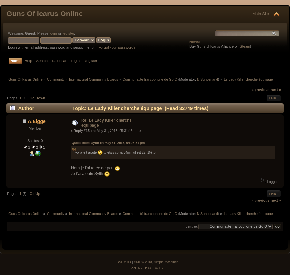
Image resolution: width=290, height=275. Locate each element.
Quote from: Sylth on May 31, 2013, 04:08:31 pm (108, 143)
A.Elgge (37, 121)
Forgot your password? (117, 47)
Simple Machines (166, 262)
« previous (260, 90)
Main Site (260, 14)
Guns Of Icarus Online (44, 14)
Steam (245, 46)
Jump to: (192, 226)
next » (276, 90)
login (53, 33)
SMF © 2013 (143, 262)
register (68, 33)
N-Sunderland (207, 79)
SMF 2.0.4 (124, 262)
